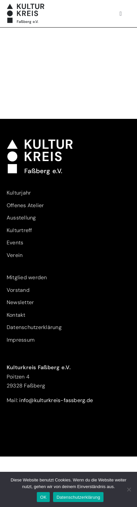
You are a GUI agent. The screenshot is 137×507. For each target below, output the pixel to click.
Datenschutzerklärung (78, 497)
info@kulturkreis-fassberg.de (56, 400)
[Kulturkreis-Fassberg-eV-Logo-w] (40, 141)
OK (43, 497)
